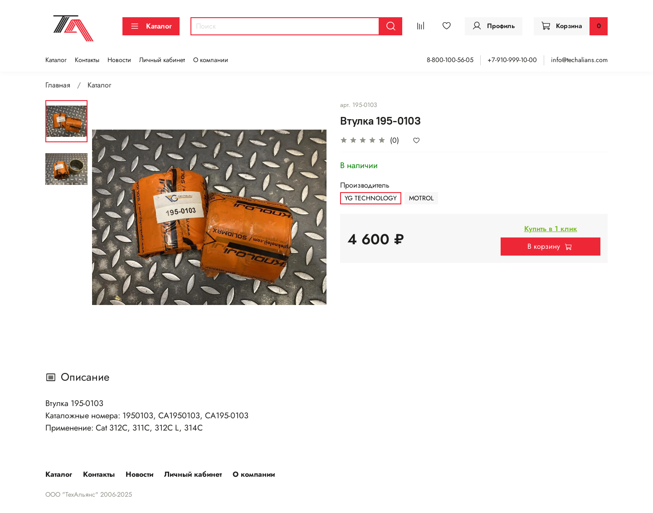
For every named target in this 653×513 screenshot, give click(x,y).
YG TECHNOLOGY (371, 198)
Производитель (365, 185)
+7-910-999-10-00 (512, 59)
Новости (119, 59)
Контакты (87, 59)
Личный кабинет (162, 59)
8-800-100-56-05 (450, 59)
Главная (57, 85)
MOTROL (421, 198)
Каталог (151, 26)
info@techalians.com (579, 59)
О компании (210, 59)
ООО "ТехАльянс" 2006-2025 (88, 494)
